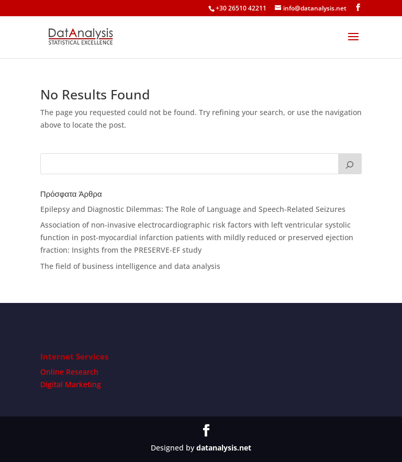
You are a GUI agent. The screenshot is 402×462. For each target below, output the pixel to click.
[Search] (350, 163)
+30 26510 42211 (241, 8)
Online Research (69, 372)
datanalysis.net (223, 448)
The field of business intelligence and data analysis (130, 266)
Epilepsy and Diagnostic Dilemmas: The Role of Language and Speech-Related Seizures (192, 209)
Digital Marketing (70, 384)
